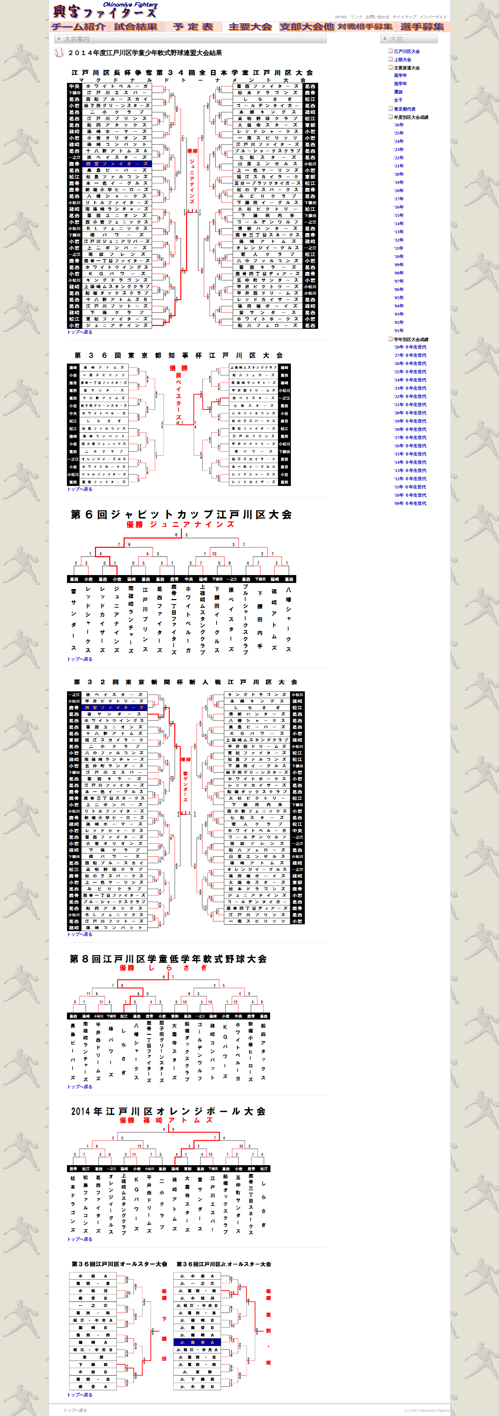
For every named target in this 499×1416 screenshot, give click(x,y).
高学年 (400, 75)
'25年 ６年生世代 (410, 371)
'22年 (399, 157)
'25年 (399, 133)
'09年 (399, 264)
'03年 (399, 314)
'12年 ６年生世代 (410, 478)
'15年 (399, 215)
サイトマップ (404, 17)
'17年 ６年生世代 (410, 437)
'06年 (399, 289)
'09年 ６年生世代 (410, 503)
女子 (398, 100)
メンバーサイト (433, 17)
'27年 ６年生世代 (410, 355)
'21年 (399, 166)
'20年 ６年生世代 (410, 412)
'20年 (399, 174)
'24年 (399, 141)
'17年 (399, 198)
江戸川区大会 (407, 51)
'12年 (399, 240)
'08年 (399, 273)
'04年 (399, 305)
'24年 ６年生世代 (410, 380)
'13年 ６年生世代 (410, 470)
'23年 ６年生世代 (410, 388)
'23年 (399, 149)
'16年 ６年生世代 (410, 445)
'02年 (399, 322)
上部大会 (402, 59)
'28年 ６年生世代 (410, 347)
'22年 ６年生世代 (410, 396)
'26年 (399, 124)
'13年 (399, 231)
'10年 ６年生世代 (410, 495)
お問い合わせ (377, 17)
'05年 (399, 297)
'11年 (399, 248)
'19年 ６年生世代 (410, 421)
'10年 (399, 256)
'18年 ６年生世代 (410, 429)
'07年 (399, 281)
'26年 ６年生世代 (410, 363)
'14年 (399, 223)
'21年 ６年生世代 (410, 404)
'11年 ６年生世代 (410, 487)
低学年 (400, 83)
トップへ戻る (79, 332)
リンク (357, 17)
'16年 (399, 207)
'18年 (399, 190)
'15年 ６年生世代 (410, 454)
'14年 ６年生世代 (410, 462)
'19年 (399, 182)
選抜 (398, 91)
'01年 (399, 330)
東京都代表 (405, 109)
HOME (341, 17)
